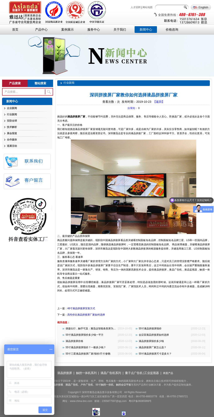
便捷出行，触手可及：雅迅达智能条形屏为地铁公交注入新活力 (101, 328)
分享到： (132, 108)
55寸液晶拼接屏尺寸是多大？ (155, 353)
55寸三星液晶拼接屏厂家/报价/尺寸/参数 (88, 353)
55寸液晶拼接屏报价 (150, 328)
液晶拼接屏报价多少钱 (151, 341)
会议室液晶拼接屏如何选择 (154, 334)
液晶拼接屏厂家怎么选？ (152, 347)
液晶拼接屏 (64, 373)
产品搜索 (15, 83)
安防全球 (12, 120)
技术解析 (12, 127)
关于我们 (119, 29)
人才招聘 (136, 7)
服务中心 (93, 29)
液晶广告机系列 (111, 373)
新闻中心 (146, 29)
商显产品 (168, 373)
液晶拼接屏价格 (74, 341)
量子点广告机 (134, 373)
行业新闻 (12, 114)
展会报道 (12, 133)
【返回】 (159, 101)
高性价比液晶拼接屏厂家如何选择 (86, 314)
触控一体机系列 (86, 373)
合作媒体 (12, 139)
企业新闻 (12, 108)
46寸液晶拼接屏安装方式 (81, 308)
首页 (15, 29)
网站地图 (148, 7)
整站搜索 (40, 83)
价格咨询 (172, 29)
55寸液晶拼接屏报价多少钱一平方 (84, 334)
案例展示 (67, 29)
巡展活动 (12, 145)
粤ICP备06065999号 (140, 401)
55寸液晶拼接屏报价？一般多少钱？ (86, 347)
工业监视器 (151, 373)
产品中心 (41, 29)
